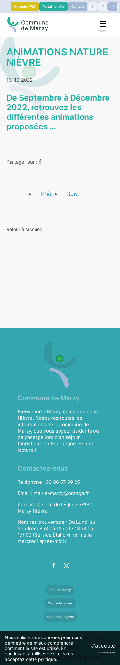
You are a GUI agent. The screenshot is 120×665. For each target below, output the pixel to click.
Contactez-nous (60, 603)
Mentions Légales (60, 617)
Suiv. (73, 194)
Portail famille (53, 6)
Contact (77, 6)
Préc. (47, 194)
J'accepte (103, 646)
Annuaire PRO (25, 6)
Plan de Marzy (60, 590)
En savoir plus (106, 652)
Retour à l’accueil (24, 229)
